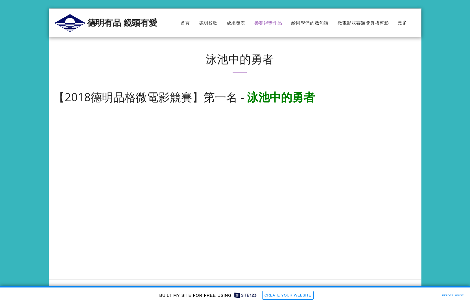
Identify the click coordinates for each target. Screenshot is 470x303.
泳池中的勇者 (281, 97)
